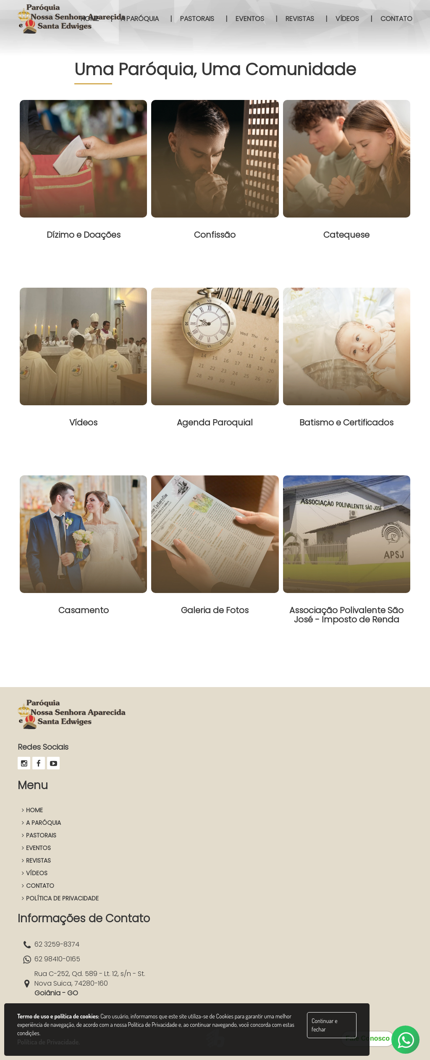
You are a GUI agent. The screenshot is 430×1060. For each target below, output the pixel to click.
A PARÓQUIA (41, 823)
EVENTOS (36, 848)
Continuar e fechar (324, 1025)
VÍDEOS (34, 873)
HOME (32, 810)
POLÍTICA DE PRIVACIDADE (60, 898)
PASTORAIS (39, 835)
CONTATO (38, 886)
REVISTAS (36, 860)
